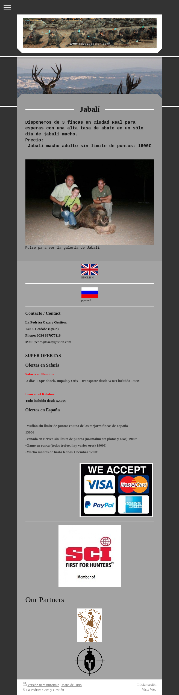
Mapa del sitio (71, 685)
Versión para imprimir (41, 685)
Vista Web (149, 689)
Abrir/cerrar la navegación (89, 7)
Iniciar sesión (147, 684)
